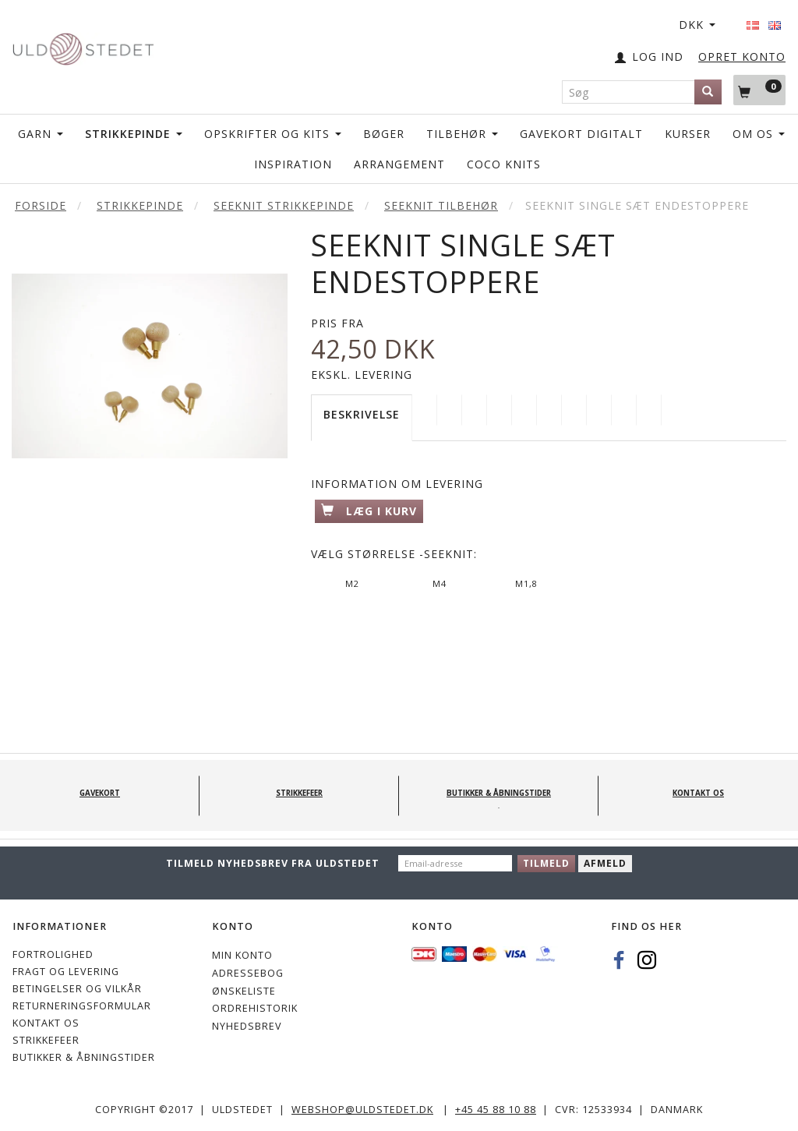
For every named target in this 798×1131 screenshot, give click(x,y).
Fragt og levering (65, 971)
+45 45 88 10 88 (495, 1109)
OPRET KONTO (742, 56)
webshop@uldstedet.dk (362, 1109)
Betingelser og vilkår (77, 988)
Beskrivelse (361, 414)
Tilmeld (546, 863)
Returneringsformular (81, 1006)
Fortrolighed (53, 954)
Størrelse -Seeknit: (394, 553)
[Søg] (708, 92)
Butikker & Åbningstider (83, 1057)
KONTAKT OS (45, 1023)
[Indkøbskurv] (759, 89)
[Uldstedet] (83, 45)
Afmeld (605, 863)
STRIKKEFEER (45, 1040)
